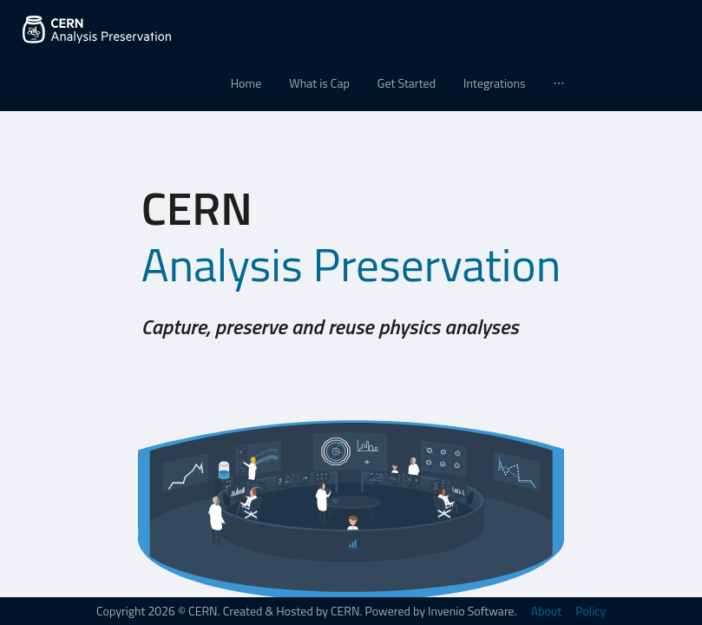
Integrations (494, 83)
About (546, 611)
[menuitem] (246, 83)
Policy (590, 611)
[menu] (350, 83)
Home (246, 83)
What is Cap (319, 83)
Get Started (406, 83)
